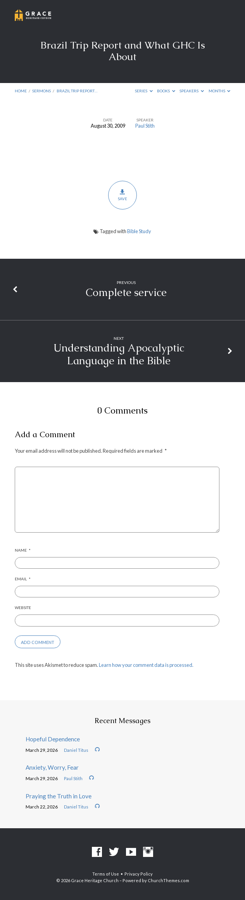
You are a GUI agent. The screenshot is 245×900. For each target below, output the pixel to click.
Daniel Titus (76, 750)
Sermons (41, 90)
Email (23, 578)
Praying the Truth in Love (58, 796)
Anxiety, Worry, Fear (52, 767)
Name (23, 550)
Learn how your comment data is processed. (146, 665)
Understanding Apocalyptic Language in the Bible (118, 354)
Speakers (191, 90)
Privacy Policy (138, 873)
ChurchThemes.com (168, 880)
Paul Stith (145, 126)
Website (23, 607)
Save (122, 195)
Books (166, 90)
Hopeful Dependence (53, 739)
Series (144, 90)
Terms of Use (105, 873)
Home (21, 90)
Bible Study (139, 231)
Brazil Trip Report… (77, 90)
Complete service (126, 292)
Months (220, 90)
